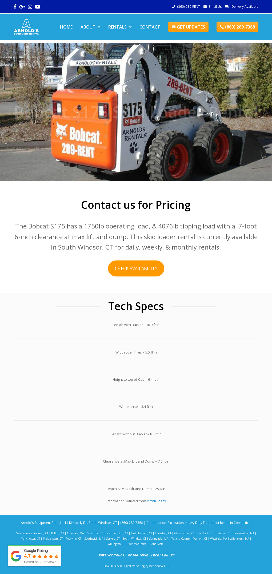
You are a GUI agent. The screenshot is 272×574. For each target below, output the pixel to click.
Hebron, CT (222, 533)
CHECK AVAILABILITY (136, 268)
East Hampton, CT (117, 533)
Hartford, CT (205, 533)
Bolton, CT (57, 533)
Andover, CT (40, 533)
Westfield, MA (218, 538)
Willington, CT (117, 544)
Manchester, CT (30, 538)
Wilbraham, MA (239, 538)
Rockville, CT (73, 538)
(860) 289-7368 (237, 27)
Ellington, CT (163, 533)
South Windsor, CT (134, 538)
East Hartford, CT (141, 533)
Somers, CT (113, 538)
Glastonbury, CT (184, 533)
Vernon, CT (200, 538)
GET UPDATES (188, 27)
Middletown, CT (53, 538)
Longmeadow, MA (243, 533)
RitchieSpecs (156, 501)
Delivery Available (244, 6)
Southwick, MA (93, 538)
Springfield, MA (158, 538)
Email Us (215, 6)
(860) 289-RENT (188, 6)
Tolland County (180, 538)
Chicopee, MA (75, 533)
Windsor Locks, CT (140, 544)
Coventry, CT (95, 533)
